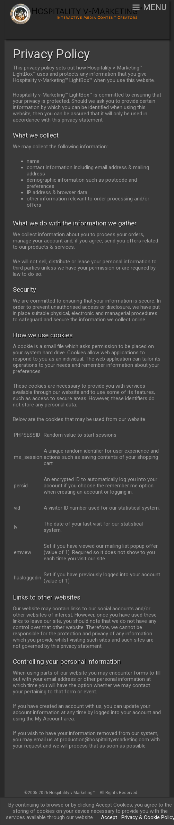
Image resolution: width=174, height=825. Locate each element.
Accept (109, 817)
